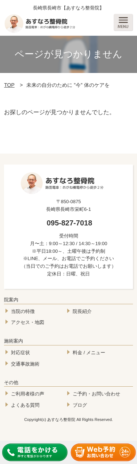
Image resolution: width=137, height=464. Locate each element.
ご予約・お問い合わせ (96, 394)
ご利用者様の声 (27, 394)
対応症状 (20, 352)
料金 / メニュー (89, 352)
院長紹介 (82, 311)
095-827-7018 (69, 223)
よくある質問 (25, 405)
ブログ (80, 405)
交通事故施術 (25, 364)
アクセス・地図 (27, 322)
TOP (9, 85)
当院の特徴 (23, 311)
